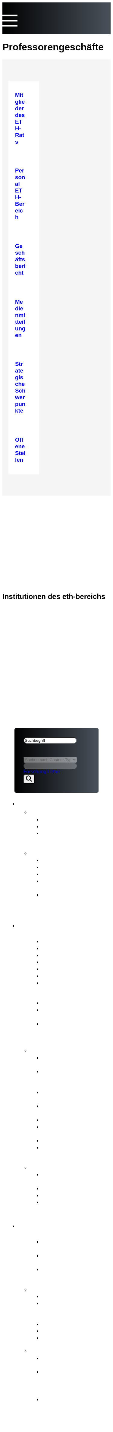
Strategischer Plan (65, 874)
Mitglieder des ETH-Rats (73, 941)
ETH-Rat (24, 503)
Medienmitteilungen (66, 819)
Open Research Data (69, 1330)
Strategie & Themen (60, 1289)
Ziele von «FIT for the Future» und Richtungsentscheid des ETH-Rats (72, 1381)
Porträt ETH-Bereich (61, 1234)
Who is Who (57, 962)
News (38, 811)
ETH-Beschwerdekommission (72, 1177)
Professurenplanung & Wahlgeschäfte (70, 1109)
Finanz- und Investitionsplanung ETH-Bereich (73, 1078)
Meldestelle (56, 1188)
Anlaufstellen (50, 1167)
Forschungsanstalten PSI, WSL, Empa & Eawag (74, 1272)
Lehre (54, 771)
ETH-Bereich (30, 519)
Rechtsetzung (59, 1140)
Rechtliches (31, 527)
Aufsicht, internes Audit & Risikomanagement (73, 1150)
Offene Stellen (60, 982)
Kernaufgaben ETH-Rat (66, 1050)
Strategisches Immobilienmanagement (72, 1095)
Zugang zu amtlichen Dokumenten (68, 1205)
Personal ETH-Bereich (70, 1119)
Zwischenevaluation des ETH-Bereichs (72, 884)
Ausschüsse (57, 968)
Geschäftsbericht (63, 860)
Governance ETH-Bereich (69, 995)
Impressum (29, 534)
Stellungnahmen (62, 826)
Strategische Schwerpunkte (76, 1296)
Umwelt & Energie (64, 1337)
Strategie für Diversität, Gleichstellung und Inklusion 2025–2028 (71, 901)
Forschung (35, 771)
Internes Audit (59, 975)
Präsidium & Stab (64, 955)
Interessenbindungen (68, 948)
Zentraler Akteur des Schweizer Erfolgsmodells (74, 1245)
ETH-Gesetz (57, 1002)
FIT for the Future (56, 1350)
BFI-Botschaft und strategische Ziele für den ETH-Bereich (74, 1030)
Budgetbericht (59, 867)
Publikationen (50, 852)
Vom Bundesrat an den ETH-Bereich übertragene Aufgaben (74, 1310)
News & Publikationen (43, 511)
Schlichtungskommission (73, 1195)
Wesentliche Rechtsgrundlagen (65, 1013)
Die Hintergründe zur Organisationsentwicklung (74, 1402)
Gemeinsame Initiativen (72, 1324)
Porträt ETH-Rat (54, 933)
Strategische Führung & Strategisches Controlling (73, 1061)
